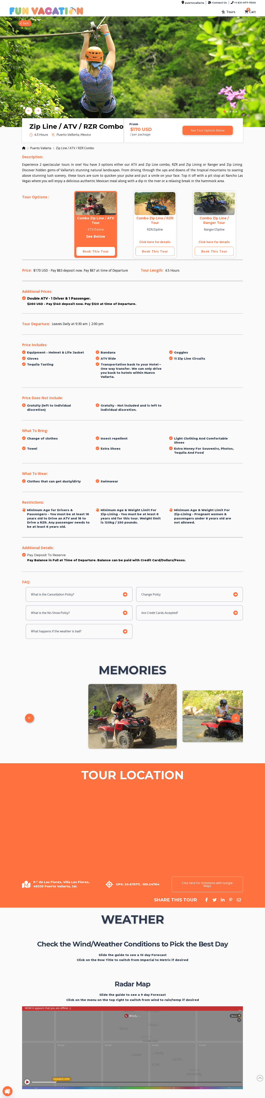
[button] (228, 12)
